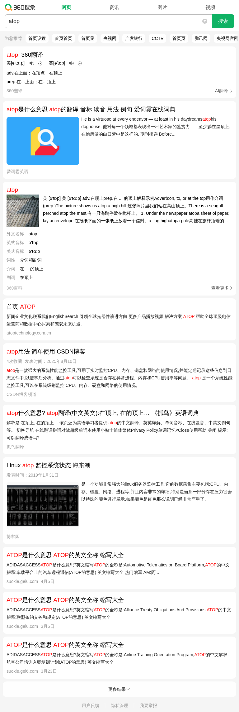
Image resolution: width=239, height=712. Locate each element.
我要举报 (148, 705)
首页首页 (63, 38)
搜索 (223, 21)
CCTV (157, 38)
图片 (162, 7)
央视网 (109, 38)
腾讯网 (201, 38)
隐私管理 (119, 705)
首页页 (178, 38)
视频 (210, 7)
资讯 (114, 7)
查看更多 (220, 288)
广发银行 (134, 38)
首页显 (87, 38)
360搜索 (21, 7)
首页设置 (37, 38)
